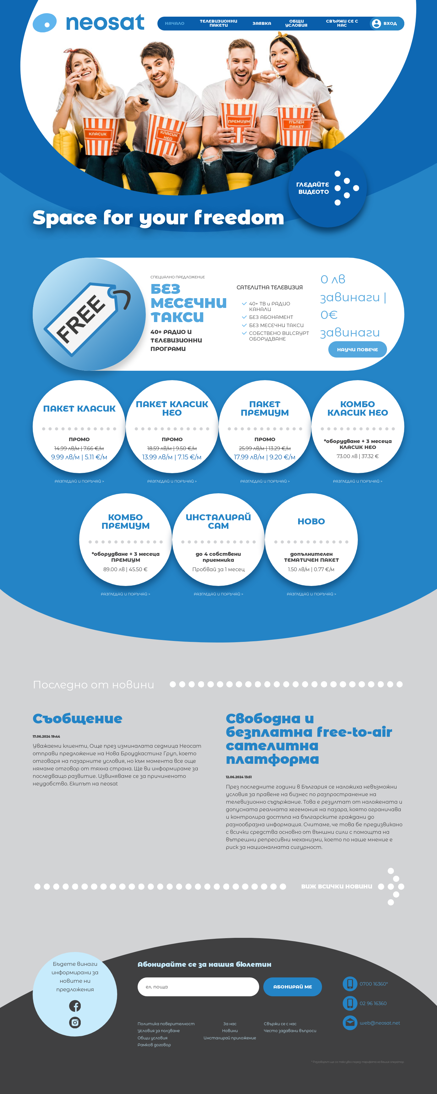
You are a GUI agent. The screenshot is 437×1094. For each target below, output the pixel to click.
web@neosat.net (371, 1022)
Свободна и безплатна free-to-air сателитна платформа (309, 738)
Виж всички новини (352, 886)
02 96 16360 (365, 1003)
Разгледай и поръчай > (79, 481)
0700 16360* (365, 983)
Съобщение (78, 718)
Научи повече (357, 350)
